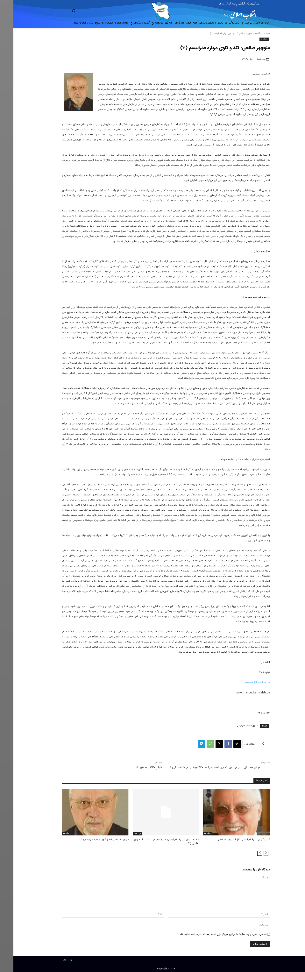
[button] (90, 10)
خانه (254, 33)
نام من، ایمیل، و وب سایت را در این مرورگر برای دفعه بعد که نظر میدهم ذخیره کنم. (209, 934)
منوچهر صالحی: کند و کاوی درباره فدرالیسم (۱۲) (92, 840)
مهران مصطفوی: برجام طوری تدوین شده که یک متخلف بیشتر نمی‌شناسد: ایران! (202, 767)
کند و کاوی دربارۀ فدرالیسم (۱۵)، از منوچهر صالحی (231, 840)
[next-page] (246, 852)
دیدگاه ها (245, 33)
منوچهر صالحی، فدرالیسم (234, 725)
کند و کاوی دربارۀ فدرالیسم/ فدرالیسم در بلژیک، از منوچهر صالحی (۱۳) (152, 841)
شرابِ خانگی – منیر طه (135, 767)
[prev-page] (252, 852)
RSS (51, 960)
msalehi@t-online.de (244, 683)
